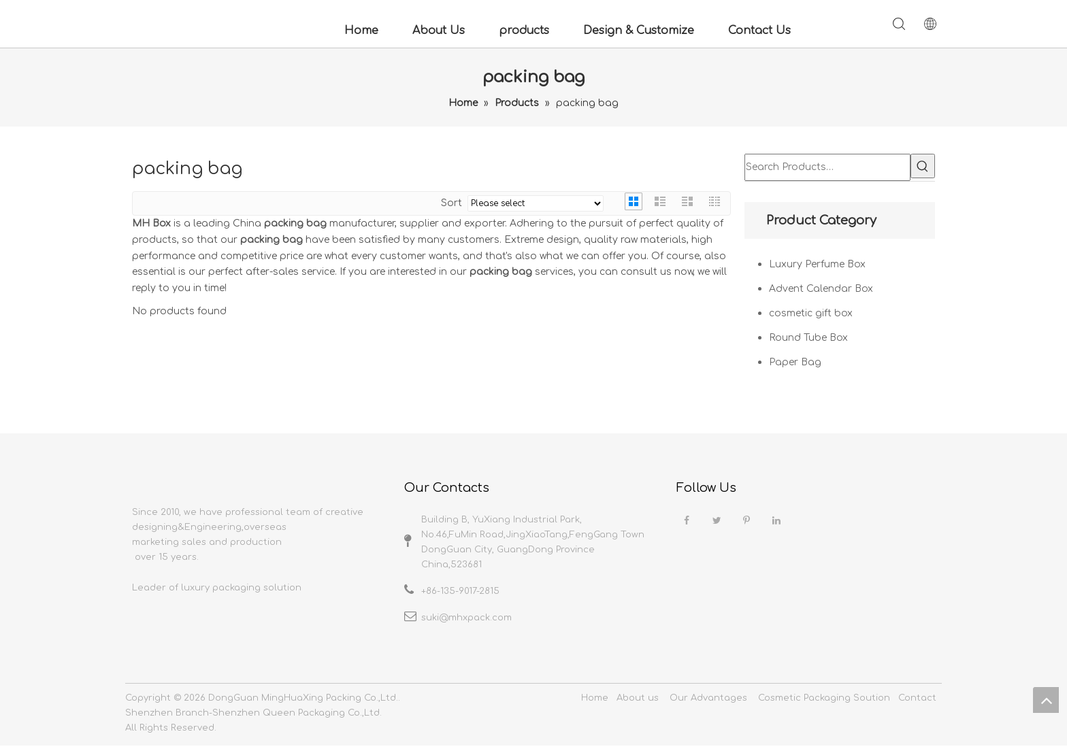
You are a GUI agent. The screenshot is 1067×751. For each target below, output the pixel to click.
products (524, 30)
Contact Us (759, 30)
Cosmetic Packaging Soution (824, 703)
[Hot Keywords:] (922, 166)
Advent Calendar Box (821, 289)
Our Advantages (708, 703)
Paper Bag (795, 362)
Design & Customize (638, 30)
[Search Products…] (827, 167)
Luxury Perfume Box (817, 264)
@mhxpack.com (475, 617)
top (1046, 700)
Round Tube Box (808, 338)
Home (361, 30)
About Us (438, 30)
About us (638, 703)
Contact (917, 703)
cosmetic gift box (811, 313)
